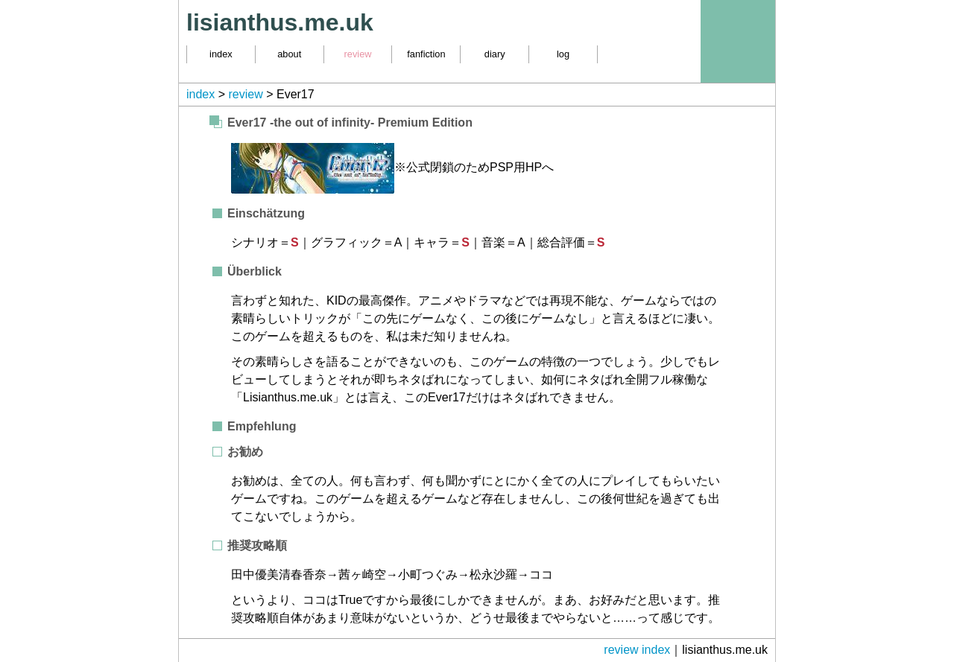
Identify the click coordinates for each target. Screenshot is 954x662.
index (221, 54)
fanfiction (426, 54)
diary (494, 54)
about (289, 54)
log (563, 54)
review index (637, 649)
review (358, 54)
